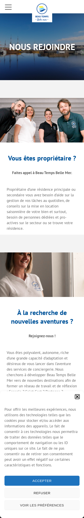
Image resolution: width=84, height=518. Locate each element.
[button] (77, 396)
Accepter (42, 481)
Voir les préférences (42, 505)
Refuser (42, 493)
